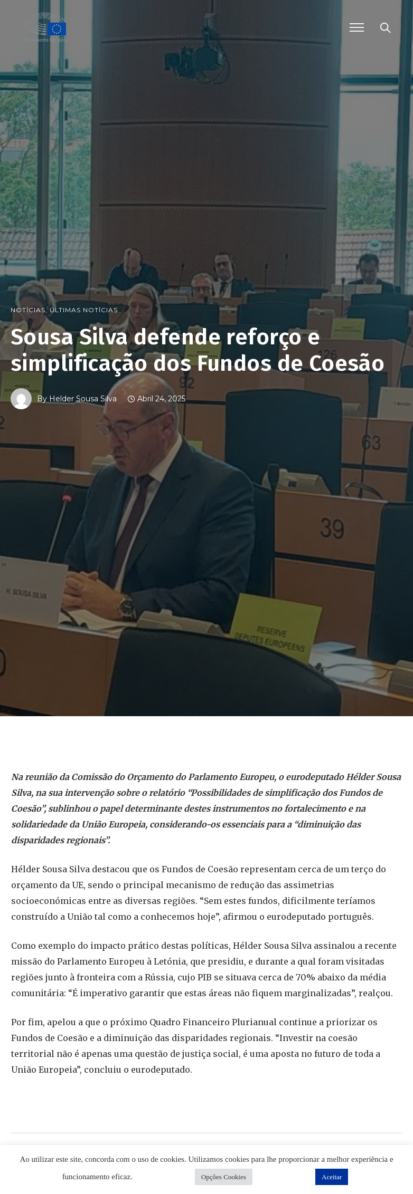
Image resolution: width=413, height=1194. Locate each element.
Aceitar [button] (332, 1177)
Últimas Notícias (84, 310)
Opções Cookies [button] (223, 1177)
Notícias (28, 310)
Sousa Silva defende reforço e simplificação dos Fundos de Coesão (197, 350)
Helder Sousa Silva (83, 398)
